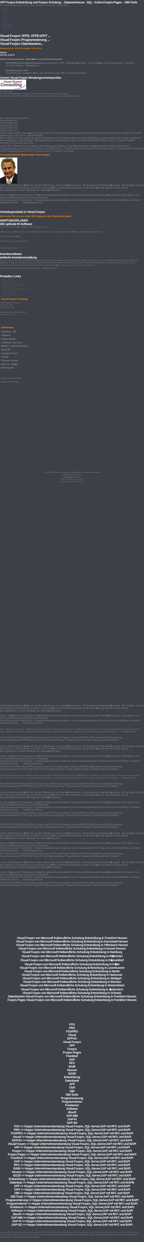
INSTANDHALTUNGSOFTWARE (14, 285)
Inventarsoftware (8, 282)
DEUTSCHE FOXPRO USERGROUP (16, 289)
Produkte (5, 23)
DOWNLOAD (7, 25)
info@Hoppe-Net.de (49, 268)
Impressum (6, 11)
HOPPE (5, 18)
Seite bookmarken (8, 294)
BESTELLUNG (7, 28)
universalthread (8, 292)
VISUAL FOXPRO (8, 287)
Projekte (5, 21)
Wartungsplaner (8, 280)
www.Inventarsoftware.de (85, 265)
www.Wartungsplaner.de (9, 248)
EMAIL (4, 13)
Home (4, 8)
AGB (4, 30)
